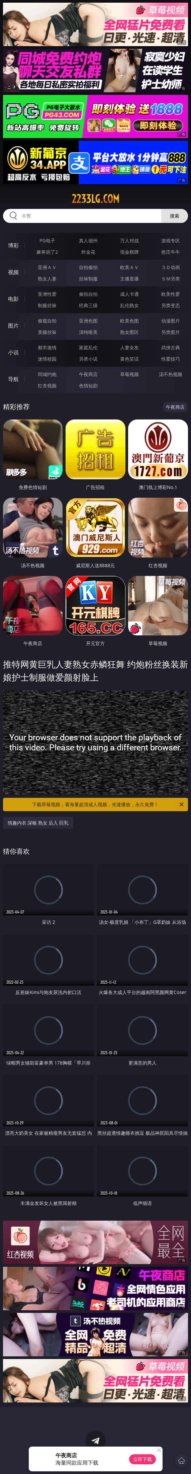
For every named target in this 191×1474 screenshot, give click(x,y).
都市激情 (47, 347)
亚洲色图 (88, 321)
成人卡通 (129, 294)
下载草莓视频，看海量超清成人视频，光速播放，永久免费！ (108, 805)
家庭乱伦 (88, 347)
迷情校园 (47, 359)
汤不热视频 (170, 374)
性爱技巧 (170, 359)
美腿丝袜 (47, 332)
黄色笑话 (129, 359)
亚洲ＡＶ (47, 267)
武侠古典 (170, 347)
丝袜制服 (88, 278)
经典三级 (88, 305)
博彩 (13, 245)
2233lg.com (95, 199)
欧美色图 (129, 321)
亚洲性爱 (47, 294)
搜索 (174, 216)
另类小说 (88, 359)
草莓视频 (129, 374)
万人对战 (129, 240)
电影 (13, 298)
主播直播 (129, 278)
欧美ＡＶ (129, 267)
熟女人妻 (47, 278)
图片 (13, 325)
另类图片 (170, 332)
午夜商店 (88, 374)
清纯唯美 (88, 332)
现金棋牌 (129, 252)
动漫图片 (170, 321)
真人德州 (88, 240)
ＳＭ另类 (170, 278)
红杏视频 (47, 385)
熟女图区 (129, 332)
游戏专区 (170, 240)
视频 (13, 272)
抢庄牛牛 (170, 252)
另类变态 (170, 305)
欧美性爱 (170, 294)
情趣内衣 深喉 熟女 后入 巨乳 (38, 823)
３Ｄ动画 (170, 267)
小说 (13, 352)
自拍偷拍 (88, 267)
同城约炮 (47, 374)
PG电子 (47, 240)
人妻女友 (129, 347)
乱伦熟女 (129, 305)
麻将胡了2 (47, 252)
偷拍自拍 (88, 294)
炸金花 (88, 252)
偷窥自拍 (47, 321)
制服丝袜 (47, 305)
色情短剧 (88, 385)
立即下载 (142, 1459)
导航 (13, 379)
